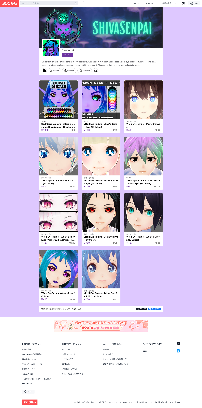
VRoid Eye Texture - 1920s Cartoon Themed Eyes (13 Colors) (143, 182)
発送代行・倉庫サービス (32, 364)
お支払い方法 (67, 359)
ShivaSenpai (68, 50)
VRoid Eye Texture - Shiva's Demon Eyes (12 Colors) (100, 125)
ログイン (135, 3)
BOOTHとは (150, 3)
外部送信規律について (145, 402)
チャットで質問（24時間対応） (115, 359)
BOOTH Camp (28, 384)
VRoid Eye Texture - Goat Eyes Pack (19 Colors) (101, 238)
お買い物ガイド (68, 354)
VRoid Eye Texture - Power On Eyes (143, 125)
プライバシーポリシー (127, 402)
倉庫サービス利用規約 (98, 402)
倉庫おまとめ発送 (69, 369)
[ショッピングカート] (183, 3)
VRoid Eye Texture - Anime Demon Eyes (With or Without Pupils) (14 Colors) (58, 239)
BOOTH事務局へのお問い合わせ (116, 364)
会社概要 (77, 402)
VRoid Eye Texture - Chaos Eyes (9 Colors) (58, 294)
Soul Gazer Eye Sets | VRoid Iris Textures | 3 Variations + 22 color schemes (58, 126)
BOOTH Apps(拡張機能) (31, 354)
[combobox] (49, 3)
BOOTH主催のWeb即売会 (72, 374)
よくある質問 (108, 354)
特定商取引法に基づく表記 (164, 402)
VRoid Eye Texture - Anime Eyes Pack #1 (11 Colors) (100, 294)
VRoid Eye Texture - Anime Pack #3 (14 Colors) (58, 182)
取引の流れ (66, 364)
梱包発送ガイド (28, 369)
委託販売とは (27, 374)
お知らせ (106, 349)
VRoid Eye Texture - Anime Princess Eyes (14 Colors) (101, 182)
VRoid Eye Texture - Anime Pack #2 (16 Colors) (143, 238)
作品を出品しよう (169, 3)
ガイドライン (112, 402)
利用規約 (85, 402)
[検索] (75, 3)
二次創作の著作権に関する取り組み (36, 379)
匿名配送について (29, 359)
